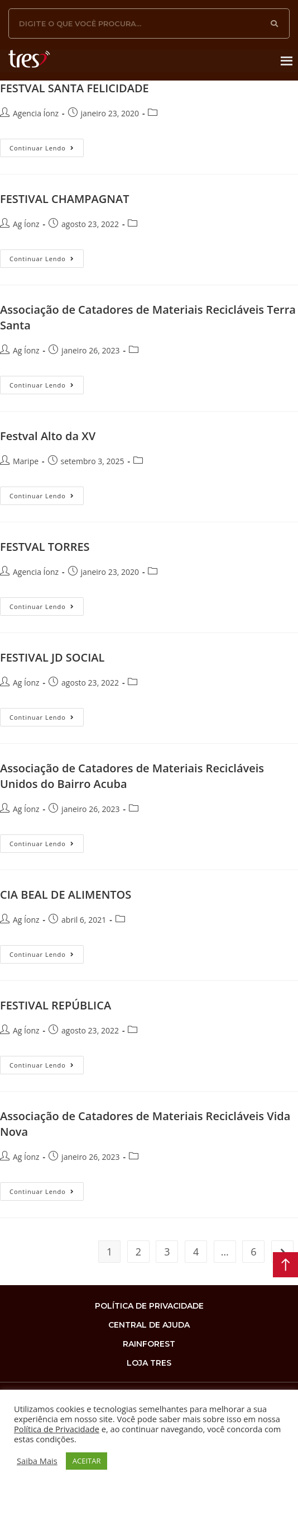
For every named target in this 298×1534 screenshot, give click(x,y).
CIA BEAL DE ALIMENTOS (65, 894)
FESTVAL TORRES (45, 546)
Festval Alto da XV (47, 435)
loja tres (149, 1363)
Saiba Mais (37, 1461)
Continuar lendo (46, 145)
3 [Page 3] (167, 1251)
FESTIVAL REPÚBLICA (55, 1005)
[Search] (275, 23)
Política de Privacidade (56, 1428)
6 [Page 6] (253, 1251)
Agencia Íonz (36, 113)
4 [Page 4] (196, 1251)
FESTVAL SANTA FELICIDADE (74, 88)
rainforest (149, 1344)
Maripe (26, 461)
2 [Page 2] (138, 1251)
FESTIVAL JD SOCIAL (52, 657)
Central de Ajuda (149, 1325)
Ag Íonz (26, 224)
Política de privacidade (149, 1306)
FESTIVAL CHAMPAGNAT (64, 198)
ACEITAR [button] (87, 1461)
